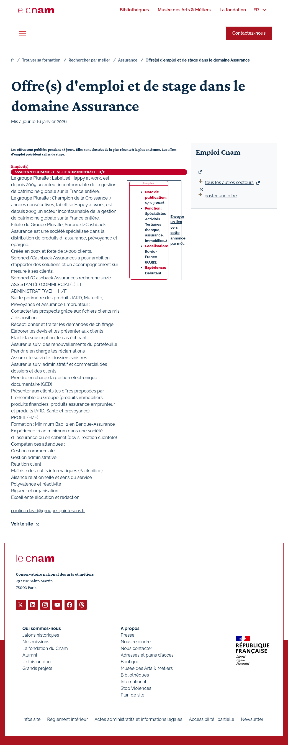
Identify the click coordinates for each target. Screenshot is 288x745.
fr (12, 60)
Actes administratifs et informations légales (138, 719)
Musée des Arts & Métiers (147, 668)
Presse (128, 634)
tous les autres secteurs (229, 182)
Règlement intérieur (67, 719)
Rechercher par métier (89, 60)
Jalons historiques (40, 634)
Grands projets (37, 668)
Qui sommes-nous (41, 628)
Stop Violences (136, 688)
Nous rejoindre (136, 641)
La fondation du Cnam (45, 648)
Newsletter (252, 719)
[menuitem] (134, 9)
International (133, 681)
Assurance (128, 60)
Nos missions (35, 641)
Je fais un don (36, 661)
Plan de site (133, 694)
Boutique (130, 661)
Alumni (29, 654)
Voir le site (22, 523)
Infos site (31, 719)
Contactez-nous (249, 33)
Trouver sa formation (41, 60)
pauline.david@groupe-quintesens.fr (48, 510)
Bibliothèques (135, 674)
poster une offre (217, 195)
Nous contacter (136, 648)
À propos (130, 628)
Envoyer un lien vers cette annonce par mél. (178, 230)
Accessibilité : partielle (211, 719)
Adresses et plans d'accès (147, 654)
